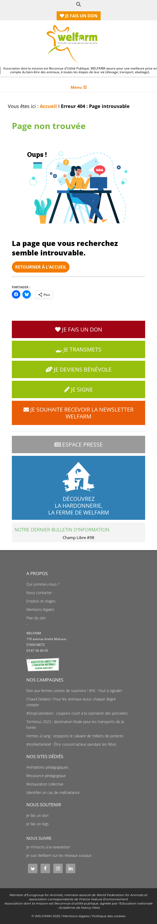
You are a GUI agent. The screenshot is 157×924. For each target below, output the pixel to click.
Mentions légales (40, 609)
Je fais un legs (37, 824)
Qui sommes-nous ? (43, 584)
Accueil (48, 106)
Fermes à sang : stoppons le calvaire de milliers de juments (75, 736)
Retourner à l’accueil (40, 267)
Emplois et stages (41, 601)
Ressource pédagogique (46, 775)
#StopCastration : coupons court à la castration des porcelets (77, 713)
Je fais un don (37, 815)
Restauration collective (44, 784)
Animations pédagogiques (47, 767)
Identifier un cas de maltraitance (53, 792)
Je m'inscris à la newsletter (48, 847)
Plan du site (36, 618)
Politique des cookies (109, 916)
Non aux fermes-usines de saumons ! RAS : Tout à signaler (74, 690)
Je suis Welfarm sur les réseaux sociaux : (59, 855)
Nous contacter (39, 592)
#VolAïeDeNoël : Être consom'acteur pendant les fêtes (71, 744)
